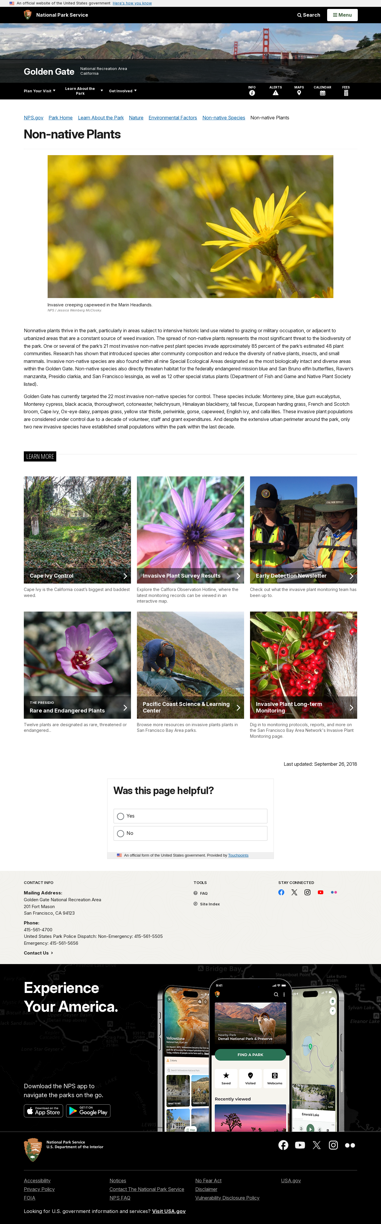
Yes (131, 816)
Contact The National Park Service (147, 1189)
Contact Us (37, 953)
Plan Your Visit (39, 91)
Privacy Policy (39, 1189)
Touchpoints (238, 855)
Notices (118, 1181)
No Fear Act (208, 1181)
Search (308, 15)
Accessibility (37, 1181)
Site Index (206, 904)
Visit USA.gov (169, 1211)
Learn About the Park (84, 91)
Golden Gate (49, 72)
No (130, 833)
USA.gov (291, 1181)
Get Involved (123, 91)
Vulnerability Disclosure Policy (227, 1198)
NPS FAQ (120, 1198)
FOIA (29, 1198)
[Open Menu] (342, 15)
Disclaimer (206, 1189)
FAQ (200, 893)
